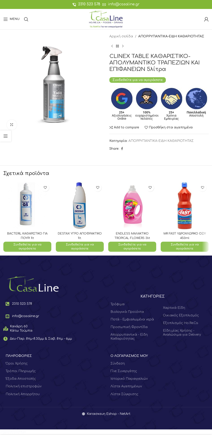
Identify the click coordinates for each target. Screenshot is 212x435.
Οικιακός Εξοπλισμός (181, 316)
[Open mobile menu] (11, 19)
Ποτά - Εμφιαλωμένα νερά (132, 320)
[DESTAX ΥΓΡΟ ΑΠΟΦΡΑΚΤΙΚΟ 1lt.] (80, 205)
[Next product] (122, 46)
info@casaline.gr (124, 4)
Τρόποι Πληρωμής (21, 371)
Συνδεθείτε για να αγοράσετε (137, 80)
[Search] (26, 19)
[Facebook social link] (122, 149)
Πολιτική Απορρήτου (23, 394)
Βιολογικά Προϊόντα (127, 312)
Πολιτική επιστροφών (23, 387)
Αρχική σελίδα (121, 36)
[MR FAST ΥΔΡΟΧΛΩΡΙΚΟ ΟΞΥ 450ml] (185, 205)
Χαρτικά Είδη (174, 308)
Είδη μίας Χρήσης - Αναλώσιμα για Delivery (182, 333)
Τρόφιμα (117, 304)
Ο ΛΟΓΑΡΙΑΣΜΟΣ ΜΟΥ (129, 356)
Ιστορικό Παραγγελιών (129, 379)
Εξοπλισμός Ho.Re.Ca (180, 323)
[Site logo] (106, 19)
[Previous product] (112, 46)
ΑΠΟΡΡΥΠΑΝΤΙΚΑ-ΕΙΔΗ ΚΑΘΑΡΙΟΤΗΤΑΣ (171, 36)
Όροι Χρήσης (17, 364)
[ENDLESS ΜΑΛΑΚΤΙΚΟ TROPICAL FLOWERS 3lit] (132, 205)
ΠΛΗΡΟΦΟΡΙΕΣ (19, 356)
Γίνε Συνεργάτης (123, 371)
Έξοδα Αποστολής (21, 379)
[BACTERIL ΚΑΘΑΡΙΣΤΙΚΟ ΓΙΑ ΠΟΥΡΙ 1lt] (27, 205)
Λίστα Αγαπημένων (126, 387)
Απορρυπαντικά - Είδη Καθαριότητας (129, 337)
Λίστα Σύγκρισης (124, 394)
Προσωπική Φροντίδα (129, 327)
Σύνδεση (117, 364)
